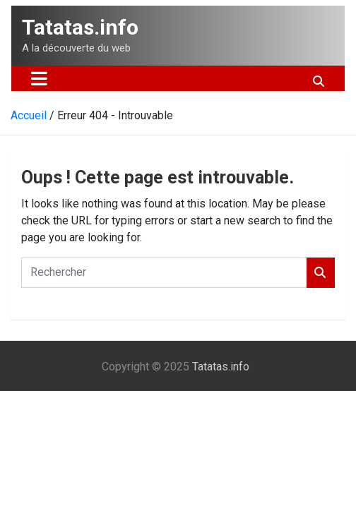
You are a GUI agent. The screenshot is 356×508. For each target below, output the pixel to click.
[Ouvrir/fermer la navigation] (39, 78)
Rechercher (321, 273)
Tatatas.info (80, 27)
